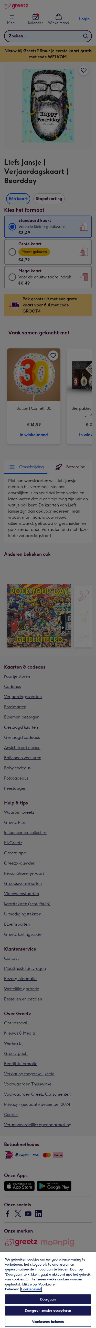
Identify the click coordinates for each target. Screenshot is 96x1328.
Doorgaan (48, 1299)
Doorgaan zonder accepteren (48, 1310)
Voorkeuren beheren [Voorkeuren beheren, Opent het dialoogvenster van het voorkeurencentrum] (48, 1322)
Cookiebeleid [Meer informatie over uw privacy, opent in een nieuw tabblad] (31, 1289)
